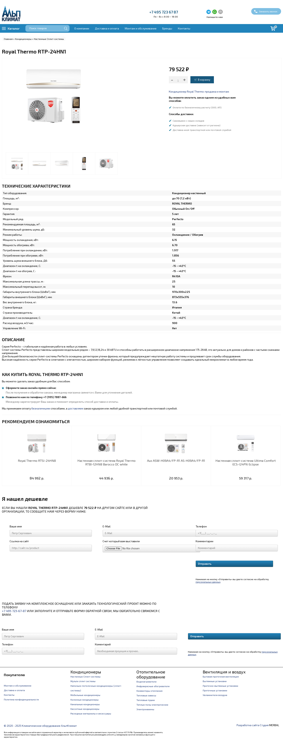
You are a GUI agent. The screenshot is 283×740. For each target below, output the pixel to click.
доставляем (75, 408)
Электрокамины (145, 709)
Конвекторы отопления (149, 690)
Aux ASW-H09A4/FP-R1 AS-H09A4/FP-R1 (176, 460)
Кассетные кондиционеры (84, 708)
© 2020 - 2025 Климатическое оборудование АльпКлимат (40, 725)
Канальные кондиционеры (85, 704)
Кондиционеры (23, 39)
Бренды (167, 28)
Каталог (14, 28)
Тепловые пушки (145, 700)
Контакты (184, 28)
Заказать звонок (268, 11)
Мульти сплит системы (82, 681)
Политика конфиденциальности (21, 699)
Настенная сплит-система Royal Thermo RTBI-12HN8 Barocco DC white (106, 462)
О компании (81, 28)
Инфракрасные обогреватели (153, 686)
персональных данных (208, 581)
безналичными (40, 408)
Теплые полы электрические (152, 704)
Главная (8, 39)
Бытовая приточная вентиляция (221, 676)
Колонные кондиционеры (84, 699)
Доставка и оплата (107, 28)
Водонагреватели (146, 681)
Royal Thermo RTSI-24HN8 (37, 460)
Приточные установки (215, 690)
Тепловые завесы (146, 695)
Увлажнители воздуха (215, 695)
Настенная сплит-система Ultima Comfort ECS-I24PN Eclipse (245, 462)
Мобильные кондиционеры (85, 695)
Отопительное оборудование (150, 674)
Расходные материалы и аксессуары (90, 713)
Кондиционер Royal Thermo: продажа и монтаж (199, 91)
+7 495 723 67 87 (163, 12)
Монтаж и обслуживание (141, 28)
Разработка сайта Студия (253, 725)
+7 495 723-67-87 (14, 611)
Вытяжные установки (215, 681)
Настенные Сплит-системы (49, 39)
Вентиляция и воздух (224, 671)
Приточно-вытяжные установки (220, 685)
